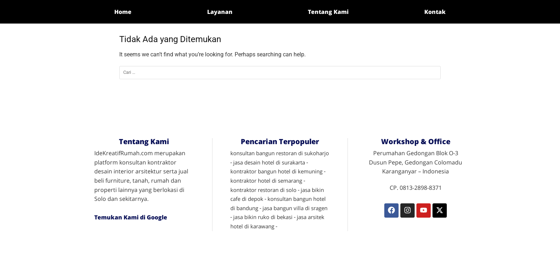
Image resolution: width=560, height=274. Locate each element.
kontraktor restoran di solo (263, 189)
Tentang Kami (328, 12)
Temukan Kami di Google (130, 217)
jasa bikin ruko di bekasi (262, 216)
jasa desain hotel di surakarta (269, 162)
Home (122, 12)
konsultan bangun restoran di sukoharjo (279, 153)
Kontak (435, 12)
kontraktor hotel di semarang (266, 180)
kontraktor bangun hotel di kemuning (276, 171)
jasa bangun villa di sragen (295, 208)
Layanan (219, 12)
